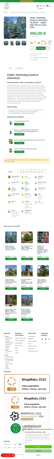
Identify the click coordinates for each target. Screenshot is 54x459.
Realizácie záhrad (19, 343)
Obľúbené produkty (32, 341)
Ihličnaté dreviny (8, 244)
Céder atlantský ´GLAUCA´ (13, 85)
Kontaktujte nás (31, 348)
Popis (10, 68)
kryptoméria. (35, 111)
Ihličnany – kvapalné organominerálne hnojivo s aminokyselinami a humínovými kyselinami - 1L (26, 130)
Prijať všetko (38, 446)
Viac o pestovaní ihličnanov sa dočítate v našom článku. (21, 113)
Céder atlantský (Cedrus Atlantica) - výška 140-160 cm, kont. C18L (42, 281)
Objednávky (30, 338)
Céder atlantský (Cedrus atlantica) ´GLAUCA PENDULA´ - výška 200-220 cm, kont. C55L (26, 312)
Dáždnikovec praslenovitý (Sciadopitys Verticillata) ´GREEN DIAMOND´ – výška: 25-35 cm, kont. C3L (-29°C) (43, 249)
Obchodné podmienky (20, 340)
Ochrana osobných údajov (21, 338)
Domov (6, 12)
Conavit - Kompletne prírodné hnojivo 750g (25, 148)
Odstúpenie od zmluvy (33, 351)
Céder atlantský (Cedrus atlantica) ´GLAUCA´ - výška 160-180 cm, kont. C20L (10, 248)
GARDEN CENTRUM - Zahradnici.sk (42, 57)
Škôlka (16, 348)
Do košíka (40, 48)
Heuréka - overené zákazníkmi (27, 1)
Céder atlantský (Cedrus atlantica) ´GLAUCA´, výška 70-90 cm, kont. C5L (11, 281)
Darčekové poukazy (32, 346)
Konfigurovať (38, 450)
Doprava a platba (18, 345)
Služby (16, 350)
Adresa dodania (31, 336)
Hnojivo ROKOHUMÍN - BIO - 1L (22, 121)
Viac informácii (27, 442)
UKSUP (16, 352)
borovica (23, 111)
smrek (27, 111)
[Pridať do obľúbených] (47, 48)
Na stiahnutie (19, 68)
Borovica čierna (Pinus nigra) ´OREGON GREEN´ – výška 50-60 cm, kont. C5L (27, 248)
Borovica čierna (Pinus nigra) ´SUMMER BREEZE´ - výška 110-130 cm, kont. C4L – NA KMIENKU (11, 312)
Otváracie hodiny (5, 455)
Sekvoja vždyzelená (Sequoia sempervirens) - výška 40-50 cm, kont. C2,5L (27, 281)
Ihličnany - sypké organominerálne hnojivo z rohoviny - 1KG (29, 140)
